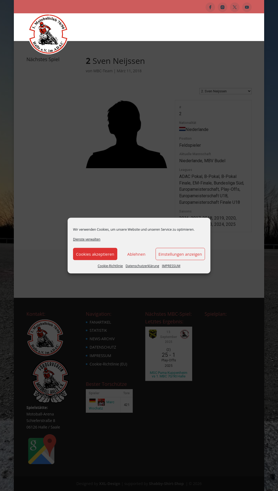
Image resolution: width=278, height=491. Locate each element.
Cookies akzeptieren (95, 254)
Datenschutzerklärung (142, 266)
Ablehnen (136, 254)
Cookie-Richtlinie (110, 266)
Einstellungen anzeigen (180, 254)
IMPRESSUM (171, 266)
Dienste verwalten (86, 239)
